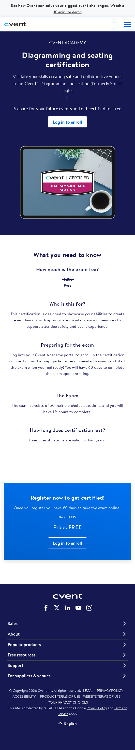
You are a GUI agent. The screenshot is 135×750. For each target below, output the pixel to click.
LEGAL (88, 690)
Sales (12, 624)
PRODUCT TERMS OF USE (60, 696)
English (70, 723)
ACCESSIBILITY (24, 696)
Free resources (21, 655)
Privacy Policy (97, 708)
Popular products (24, 645)
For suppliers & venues (29, 676)
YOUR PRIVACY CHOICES (67, 702)
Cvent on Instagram (89, 608)
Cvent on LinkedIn (68, 608)
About (14, 634)
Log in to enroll (67, 122)
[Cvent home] (16, 24)
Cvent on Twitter (57, 608)
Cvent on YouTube (78, 608)
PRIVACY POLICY (110, 690)
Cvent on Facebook (46, 608)
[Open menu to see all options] (127, 24)
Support (15, 665)
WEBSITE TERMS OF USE (101, 696)
